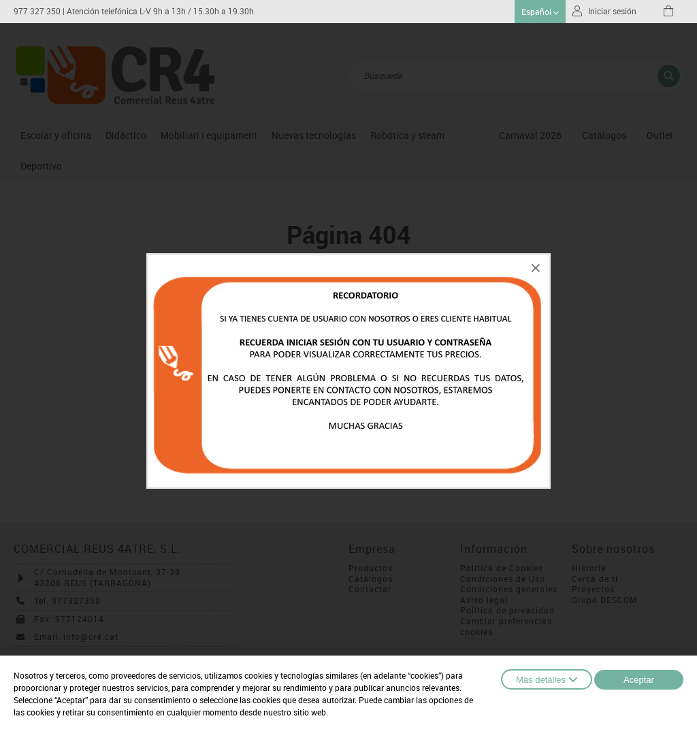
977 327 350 (37, 11)
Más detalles (546, 679)
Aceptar (638, 680)
